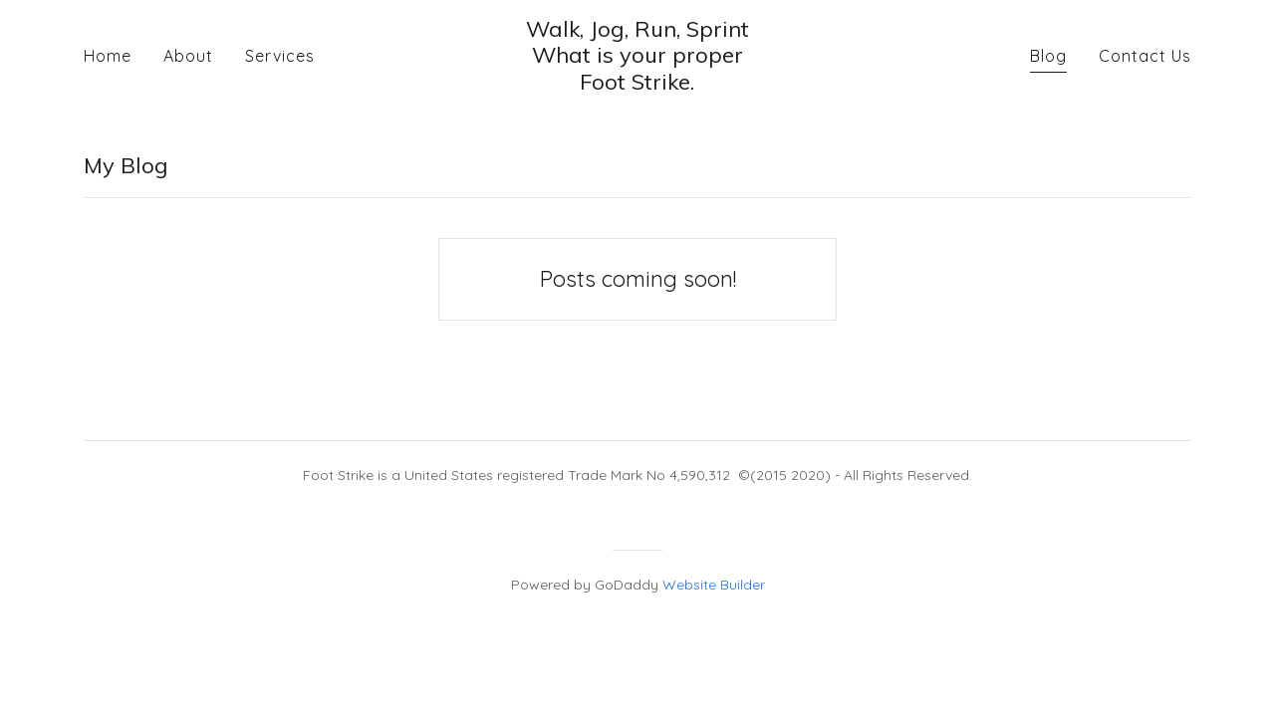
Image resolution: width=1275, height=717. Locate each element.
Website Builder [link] (713, 585)
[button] (637, 55)
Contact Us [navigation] (1145, 56)
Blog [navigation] (1048, 56)
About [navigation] (188, 56)
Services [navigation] (280, 56)
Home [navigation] (107, 56)
